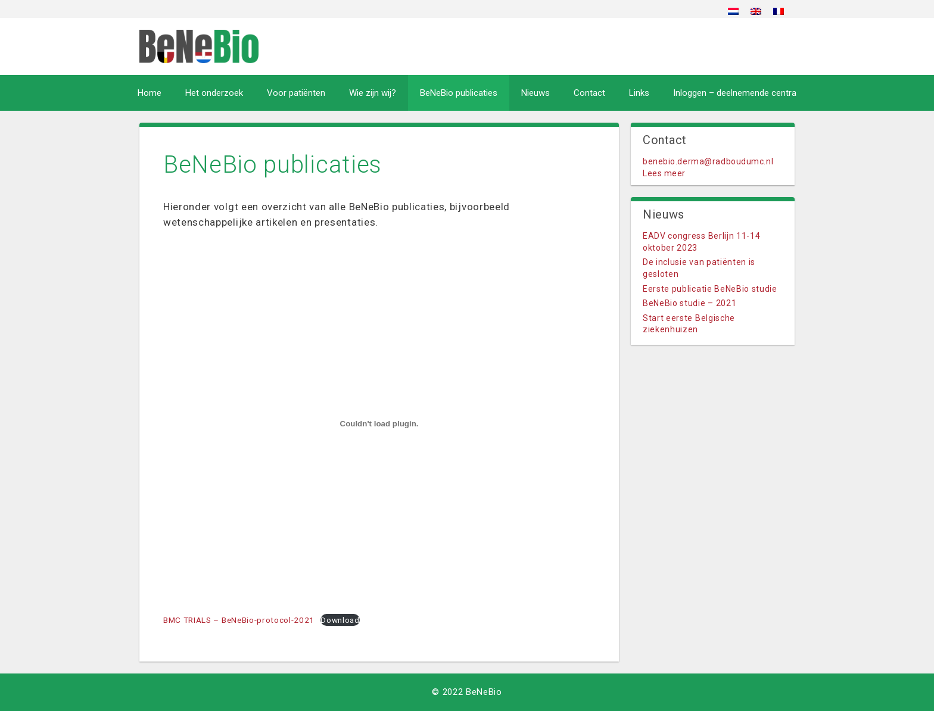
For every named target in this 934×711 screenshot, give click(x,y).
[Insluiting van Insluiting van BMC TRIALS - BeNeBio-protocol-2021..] (379, 424)
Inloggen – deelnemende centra (734, 93)
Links (639, 93)
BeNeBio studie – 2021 (689, 303)
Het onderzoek (214, 93)
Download (339, 620)
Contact (589, 93)
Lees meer (664, 173)
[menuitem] (733, 11)
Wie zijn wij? (372, 93)
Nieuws (535, 93)
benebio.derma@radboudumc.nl (708, 161)
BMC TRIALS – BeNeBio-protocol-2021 (239, 620)
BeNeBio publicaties (458, 93)
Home (149, 93)
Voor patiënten (296, 93)
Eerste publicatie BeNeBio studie (710, 289)
